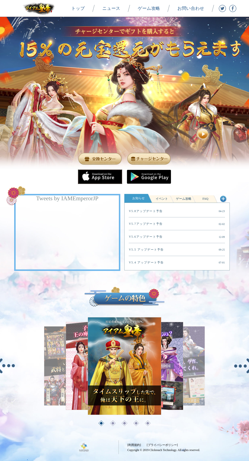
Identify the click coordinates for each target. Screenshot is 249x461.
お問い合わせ (195, 8)
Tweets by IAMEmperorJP (67, 198)
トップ (82, 8)
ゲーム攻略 (153, 8)
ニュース (115, 8)
